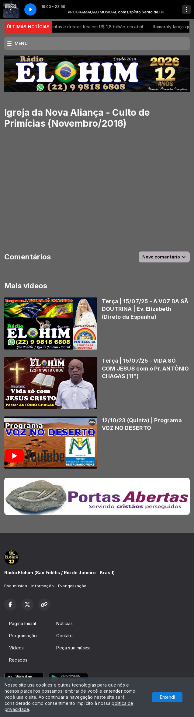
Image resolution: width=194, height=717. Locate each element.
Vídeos (16, 647)
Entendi (167, 697)
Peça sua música (73, 647)
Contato (64, 635)
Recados (18, 660)
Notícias (64, 623)
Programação (23, 635)
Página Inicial (22, 623)
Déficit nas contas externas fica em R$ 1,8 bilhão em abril (87, 26)
